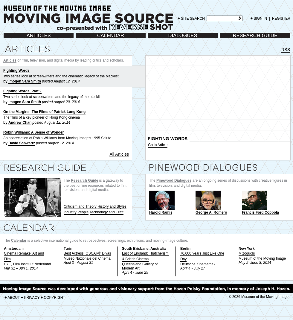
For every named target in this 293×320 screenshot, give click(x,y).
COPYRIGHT (53, 297)
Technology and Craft (106, 212)
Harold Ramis (162, 203)
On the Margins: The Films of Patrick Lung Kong (44, 112)
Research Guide (233, 38)
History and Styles (111, 206)
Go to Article (157, 145)
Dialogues (156, 38)
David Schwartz (21, 143)
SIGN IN (259, 18)
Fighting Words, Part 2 (22, 91)
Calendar (83, 38)
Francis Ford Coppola (260, 203)
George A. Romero (211, 203)
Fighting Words (16, 70)
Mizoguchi (247, 253)
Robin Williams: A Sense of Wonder (33, 132)
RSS (285, 49)
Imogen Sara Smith (24, 81)
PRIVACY (30, 297)
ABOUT (12, 297)
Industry (70, 212)
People (82, 212)
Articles (9, 38)
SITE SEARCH (191, 18)
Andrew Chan (19, 122)
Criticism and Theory (80, 206)
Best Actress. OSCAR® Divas (87, 253)
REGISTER (281, 18)
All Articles (119, 154)
